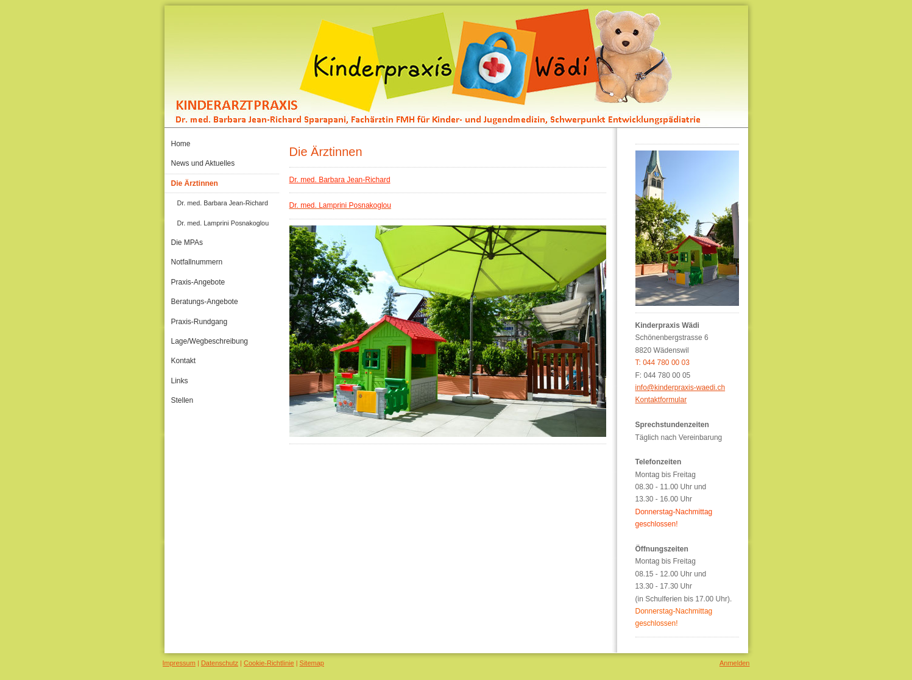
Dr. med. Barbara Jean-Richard (340, 179)
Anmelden (734, 663)
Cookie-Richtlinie (269, 663)
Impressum (179, 663)
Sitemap (312, 663)
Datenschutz (219, 663)
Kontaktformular (661, 399)
